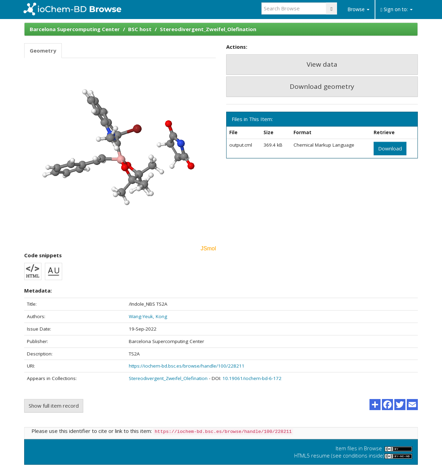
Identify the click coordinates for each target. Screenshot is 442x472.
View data (322, 64)
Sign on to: (397, 9)
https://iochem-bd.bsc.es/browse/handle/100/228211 (186, 366)
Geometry (43, 50)
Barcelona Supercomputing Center (75, 29)
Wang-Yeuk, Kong (148, 316)
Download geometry (322, 86)
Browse (358, 9)
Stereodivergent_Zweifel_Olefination (208, 29)
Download (390, 148)
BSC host (140, 29)
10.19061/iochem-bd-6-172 (251, 378)
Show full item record (54, 405)
